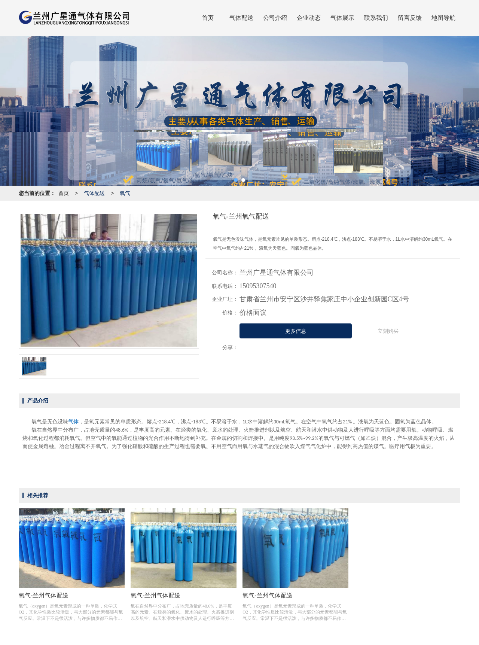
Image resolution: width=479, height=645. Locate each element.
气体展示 (342, 18)
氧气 (125, 193)
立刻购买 (388, 331)
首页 (208, 18)
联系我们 (376, 18)
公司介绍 (275, 18)
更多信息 (295, 331)
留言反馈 (410, 18)
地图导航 (443, 18)
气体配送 (241, 18)
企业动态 (309, 18)
